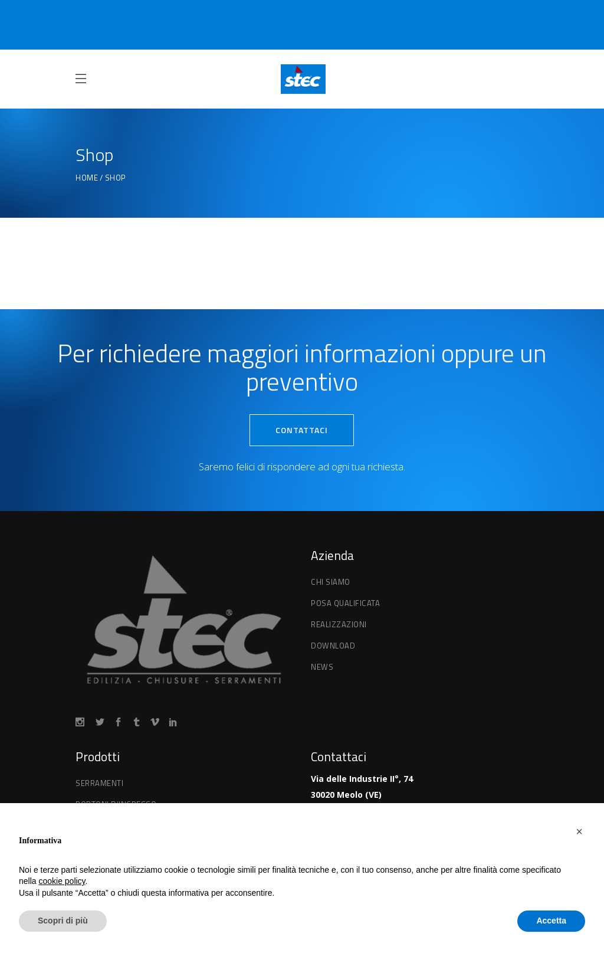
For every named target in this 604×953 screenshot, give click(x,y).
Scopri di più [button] (63, 920)
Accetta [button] (551, 920)
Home (87, 178)
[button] (579, 831)
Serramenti (99, 783)
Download (333, 645)
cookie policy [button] (61, 881)
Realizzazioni (339, 624)
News (322, 667)
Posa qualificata (345, 603)
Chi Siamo (330, 582)
